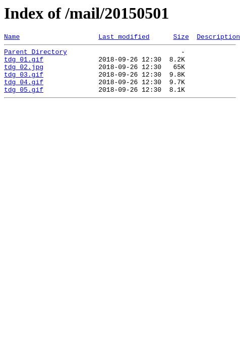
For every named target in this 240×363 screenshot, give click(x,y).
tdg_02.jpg (23, 72)
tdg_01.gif (23, 63)
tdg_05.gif (23, 99)
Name (12, 37)
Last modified (123, 37)
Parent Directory (35, 54)
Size (181, 37)
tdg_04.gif (23, 90)
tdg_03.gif (23, 81)
